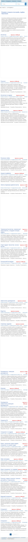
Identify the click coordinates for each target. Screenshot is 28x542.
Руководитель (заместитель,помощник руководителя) (7, 404)
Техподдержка (4, 537)
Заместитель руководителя (8, 300)
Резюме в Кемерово (4, 325)
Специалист (4, 509)
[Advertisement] (14, 63)
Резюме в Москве (4, 174)
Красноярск (25, 233)
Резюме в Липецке (4, 510)
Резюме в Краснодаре (5, 247)
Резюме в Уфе (3, 433)
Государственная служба (14, 36)
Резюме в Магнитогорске (5, 187)
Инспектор (3, 34)
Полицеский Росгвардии (7, 261)
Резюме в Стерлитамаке (5, 446)
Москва (26, 174)
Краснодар (25, 247)
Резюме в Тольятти (4, 36)
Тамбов (26, 421)
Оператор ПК (4, 420)
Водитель (3, 311)
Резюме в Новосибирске (5, 263)
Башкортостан (24, 111)
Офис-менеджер (5, 459)
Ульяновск (25, 82)
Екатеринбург (24, 159)
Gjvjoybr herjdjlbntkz (6, 173)
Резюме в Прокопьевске (5, 312)
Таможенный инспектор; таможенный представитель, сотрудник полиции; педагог (10, 231)
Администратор (5, 110)
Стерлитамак (24, 446)
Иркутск (25, 470)
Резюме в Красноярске (5, 233)
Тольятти (25, 36)
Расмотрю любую (5, 158)
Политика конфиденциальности (14, 537)
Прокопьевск (25, 312)
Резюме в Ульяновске (5, 82)
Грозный (25, 96)
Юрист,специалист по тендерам (9, 469)
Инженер (3, 388)
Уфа (26, 433)
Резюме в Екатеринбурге (5, 159)
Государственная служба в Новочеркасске (19, 497)
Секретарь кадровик (6, 324)
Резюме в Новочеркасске (5, 497)
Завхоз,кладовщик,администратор (10, 185)
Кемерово (25, 325)
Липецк (26, 510)
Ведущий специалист (6, 496)
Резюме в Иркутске (4, 470)
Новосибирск (24, 263)
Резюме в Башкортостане (5, 111)
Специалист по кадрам (7, 432)
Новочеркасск (24, 497)
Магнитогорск (24, 187)
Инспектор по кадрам (6, 95)
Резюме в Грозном (4, 96)
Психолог (3, 81)
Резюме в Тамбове (4, 421)
